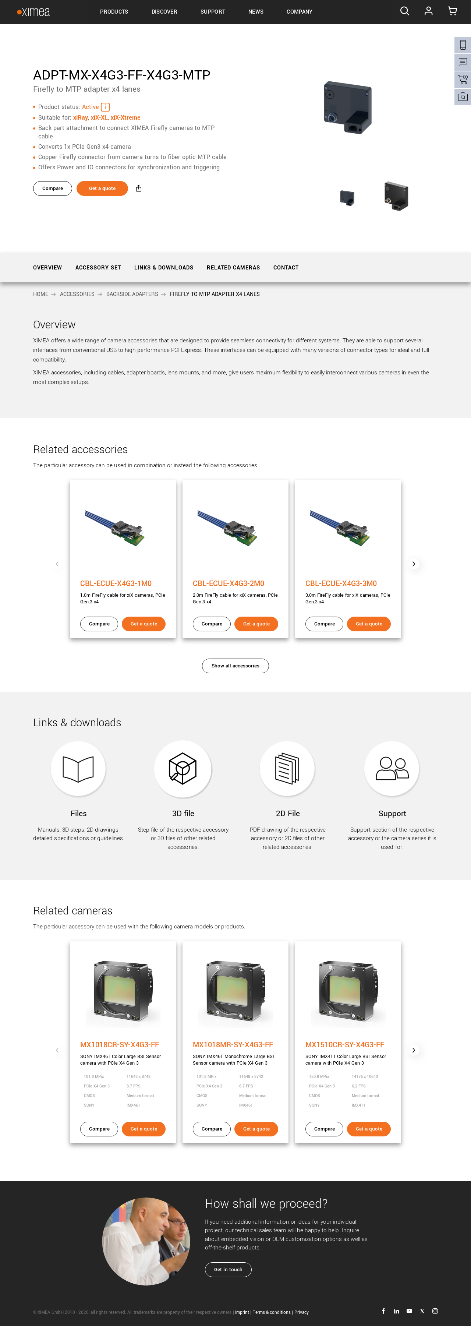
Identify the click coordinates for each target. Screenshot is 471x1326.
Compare (53, 188)
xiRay (80, 117)
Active (90, 106)
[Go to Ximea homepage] (30, 12)
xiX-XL (99, 117)
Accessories (77, 294)
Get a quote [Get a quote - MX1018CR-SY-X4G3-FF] (144, 1128)
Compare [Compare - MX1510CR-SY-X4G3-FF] (324, 1128)
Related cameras (233, 268)
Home (40, 294)
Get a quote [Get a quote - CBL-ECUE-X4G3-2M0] (256, 623)
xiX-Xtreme (126, 117)
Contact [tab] (286, 268)
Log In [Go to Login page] (429, 12)
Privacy (301, 1312)
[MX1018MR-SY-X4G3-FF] (235, 1029)
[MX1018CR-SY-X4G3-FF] (123, 1029)
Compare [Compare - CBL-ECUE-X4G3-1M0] (99, 623)
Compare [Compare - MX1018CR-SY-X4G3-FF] (99, 1128)
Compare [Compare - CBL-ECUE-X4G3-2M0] (212, 623)
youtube (409, 1311)
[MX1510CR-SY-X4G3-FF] (348, 1029)
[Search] (404, 12)
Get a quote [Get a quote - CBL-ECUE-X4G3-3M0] (369, 623)
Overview (47, 268)
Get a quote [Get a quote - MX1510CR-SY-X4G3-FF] (369, 1128)
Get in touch (229, 1269)
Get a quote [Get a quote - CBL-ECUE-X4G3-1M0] (144, 623)
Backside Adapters (132, 294)
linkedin (396, 1311)
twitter (422, 1311)
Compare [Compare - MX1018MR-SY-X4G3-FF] (212, 1128)
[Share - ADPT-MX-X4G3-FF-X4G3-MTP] (142, 189)
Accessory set (98, 268)
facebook (383, 1311)
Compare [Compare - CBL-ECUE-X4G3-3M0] (324, 623)
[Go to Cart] (454, 12)
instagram (435, 1311)
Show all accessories (235, 665)
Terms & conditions (272, 1312)
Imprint (242, 1312)
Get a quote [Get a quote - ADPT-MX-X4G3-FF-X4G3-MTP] (104, 188)
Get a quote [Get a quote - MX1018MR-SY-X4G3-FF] (256, 1128)
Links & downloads (164, 268)
